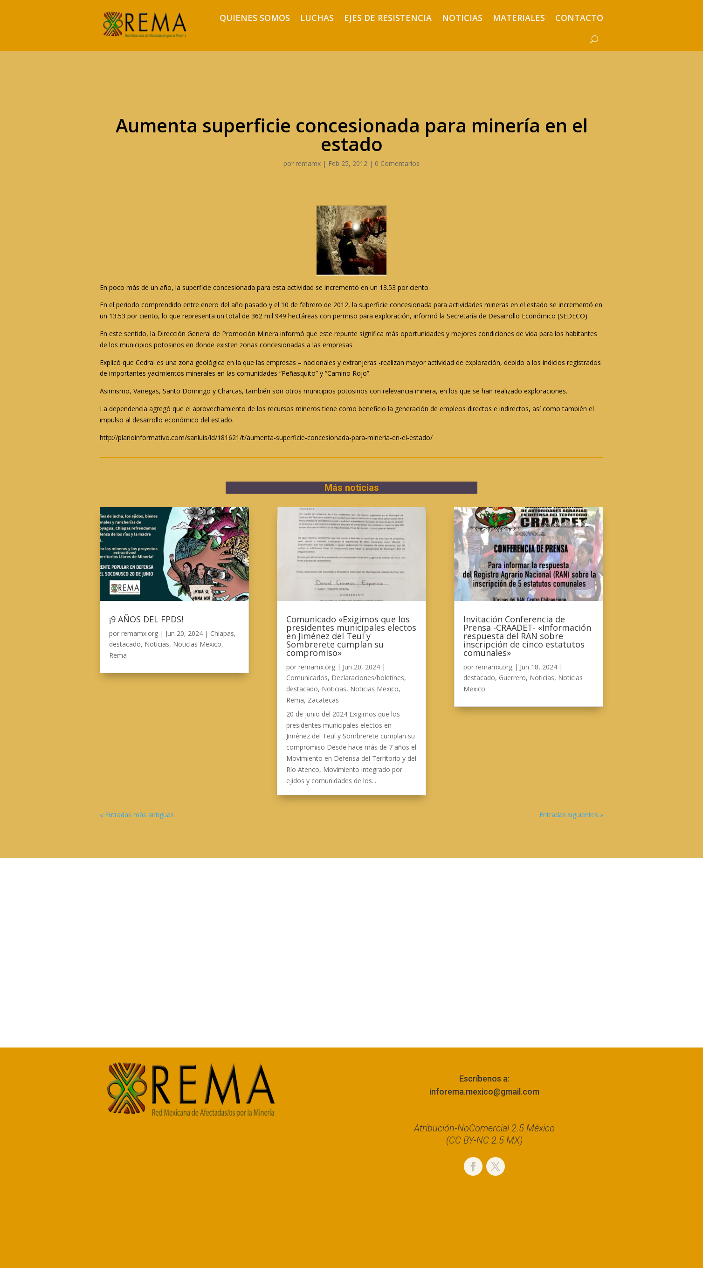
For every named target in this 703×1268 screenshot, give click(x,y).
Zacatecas (323, 700)
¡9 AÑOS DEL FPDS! (146, 619)
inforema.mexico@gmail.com (484, 1091)
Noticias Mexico (197, 644)
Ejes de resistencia (388, 17)
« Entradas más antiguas (137, 814)
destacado (125, 644)
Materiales (519, 17)
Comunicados (307, 677)
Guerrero (512, 677)
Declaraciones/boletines (367, 677)
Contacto (579, 17)
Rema (118, 655)
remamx (308, 163)
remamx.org (139, 633)
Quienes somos (255, 17)
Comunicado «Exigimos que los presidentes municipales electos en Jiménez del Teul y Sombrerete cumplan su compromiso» (351, 635)
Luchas (317, 17)
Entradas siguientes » (571, 814)
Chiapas (222, 633)
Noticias (462, 17)
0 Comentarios (397, 163)
